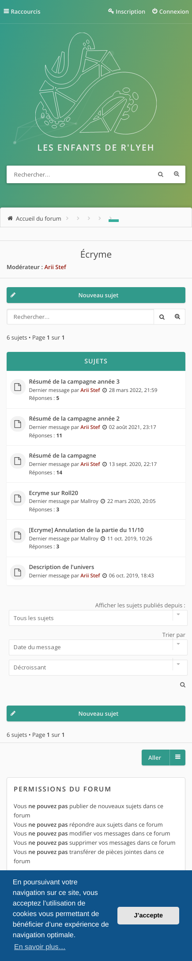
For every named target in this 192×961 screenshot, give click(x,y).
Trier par (96, 643)
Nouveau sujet (99, 295)
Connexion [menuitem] (174, 11)
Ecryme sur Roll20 (53, 493)
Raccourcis (26, 11)
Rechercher (161, 174)
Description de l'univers (61, 567)
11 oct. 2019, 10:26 (129, 538)
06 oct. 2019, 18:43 (131, 575)
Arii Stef (55, 267)
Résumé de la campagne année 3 (74, 381)
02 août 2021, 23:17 (132, 427)
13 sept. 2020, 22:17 (133, 464)
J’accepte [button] (148, 915)
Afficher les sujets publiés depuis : (96, 613)
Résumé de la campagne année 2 (74, 418)
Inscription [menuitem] (130, 11)
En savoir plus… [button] (40, 947)
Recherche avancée (176, 174)
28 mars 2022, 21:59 (133, 390)
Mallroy (89, 501)
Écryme (96, 254)
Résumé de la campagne (62, 455)
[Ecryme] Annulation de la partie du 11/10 (86, 530)
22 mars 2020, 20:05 (131, 501)
